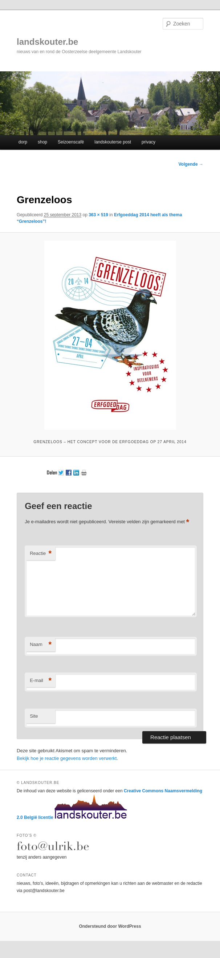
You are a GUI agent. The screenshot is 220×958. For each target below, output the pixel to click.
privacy (148, 142)
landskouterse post (112, 142)
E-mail (41, 680)
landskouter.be (47, 42)
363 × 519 (98, 214)
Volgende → (191, 164)
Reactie (41, 553)
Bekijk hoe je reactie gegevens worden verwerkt (67, 758)
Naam (41, 644)
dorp (23, 142)
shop (42, 142)
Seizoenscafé (71, 142)
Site (34, 716)
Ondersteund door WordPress (110, 926)
